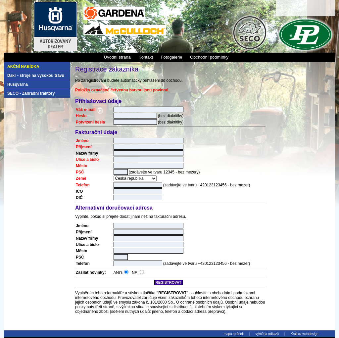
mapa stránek (234, 334)
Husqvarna (17, 84)
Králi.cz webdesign (304, 334)
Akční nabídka (23, 66)
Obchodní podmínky (209, 57)
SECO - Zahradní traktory (31, 93)
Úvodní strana (117, 57)
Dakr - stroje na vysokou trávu (35, 75)
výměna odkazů (267, 334)
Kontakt (145, 57)
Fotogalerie (171, 57)
